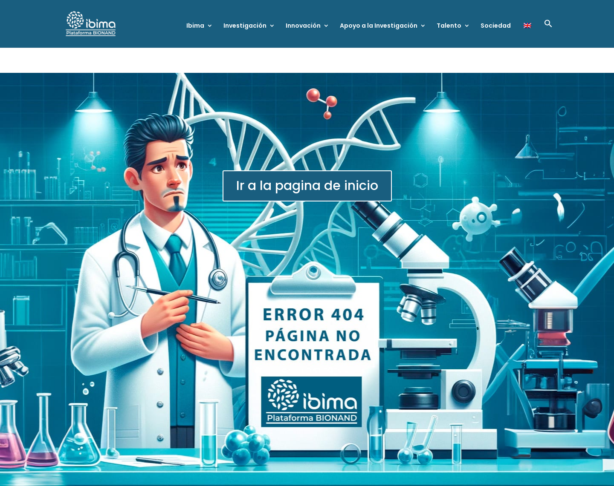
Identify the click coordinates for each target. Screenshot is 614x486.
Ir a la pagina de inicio (307, 186)
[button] (548, 33)
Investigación (244, 26)
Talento (449, 26)
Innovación (303, 26)
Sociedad (496, 26)
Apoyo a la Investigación (378, 26)
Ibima (195, 26)
